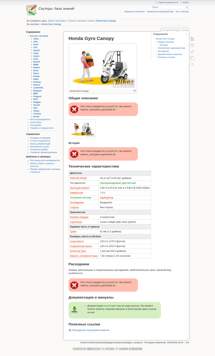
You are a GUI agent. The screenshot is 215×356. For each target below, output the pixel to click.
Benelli (36, 62)
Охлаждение (77, 202)
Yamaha (37, 114)
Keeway (37, 82)
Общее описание (166, 42)
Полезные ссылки (166, 57)
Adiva (36, 39)
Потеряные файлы (39, 149)
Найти (187, 7)
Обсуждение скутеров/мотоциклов (91, 330)
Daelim (36, 67)
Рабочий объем (78, 178)
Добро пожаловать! (57, 21)
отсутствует (110, 305)
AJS (35, 47)
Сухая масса (77, 241)
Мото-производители (40, 119)
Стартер (74, 207)
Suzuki (36, 105)
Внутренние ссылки (39, 146)
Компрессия (76, 192)
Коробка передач (79, 217)
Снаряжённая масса (81, 246)
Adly (35, 41)
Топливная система (80, 197)
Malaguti (37, 91)
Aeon (35, 44)
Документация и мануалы (170, 54)
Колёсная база (78, 251)
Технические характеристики (171, 48)
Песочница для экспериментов (45, 160)
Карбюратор (106, 197)
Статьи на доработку (40, 141)
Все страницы (182, 11)
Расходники (35, 125)
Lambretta (38, 88)
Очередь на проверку (40, 138)
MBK (35, 93)
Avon (35, 59)
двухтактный (129, 183)
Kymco (36, 85)
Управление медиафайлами (160, 11)
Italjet (36, 79)
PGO (35, 99)
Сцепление (76, 222)
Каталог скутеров (77, 21)
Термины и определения (42, 128)
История (164, 45)
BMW (35, 65)
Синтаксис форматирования (43, 152)
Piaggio (37, 102)
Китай (36, 116)
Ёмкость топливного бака (83, 256)
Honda (91, 21)
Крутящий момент (80, 187)
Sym (35, 108)
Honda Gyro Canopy (106, 21)
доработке (112, 106)
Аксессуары (35, 122)
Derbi (35, 70)
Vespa (36, 111)
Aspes (36, 56)
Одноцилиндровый (110, 183)
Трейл (73, 231)
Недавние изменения (134, 11)
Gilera (36, 73)
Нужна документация (40, 144)
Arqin (36, 53)
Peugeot (37, 96)
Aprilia (36, 50)
